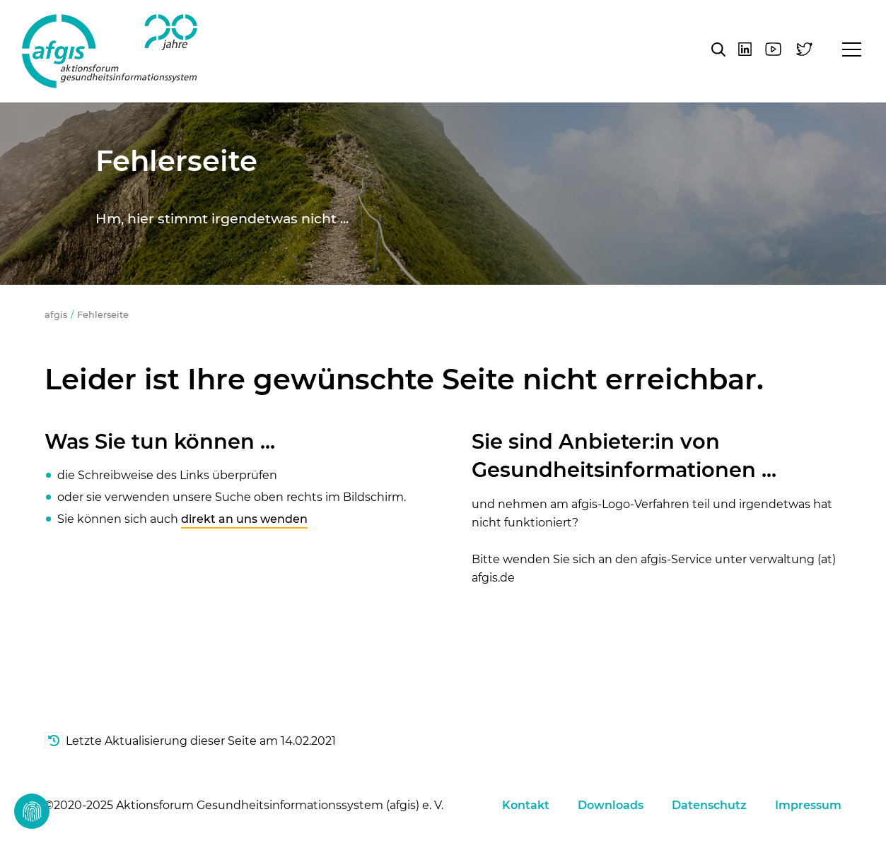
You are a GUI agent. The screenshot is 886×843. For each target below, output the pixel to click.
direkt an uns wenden (244, 519)
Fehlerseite (103, 315)
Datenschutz (709, 805)
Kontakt (525, 805)
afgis (109, 51)
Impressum (808, 805)
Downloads (610, 805)
